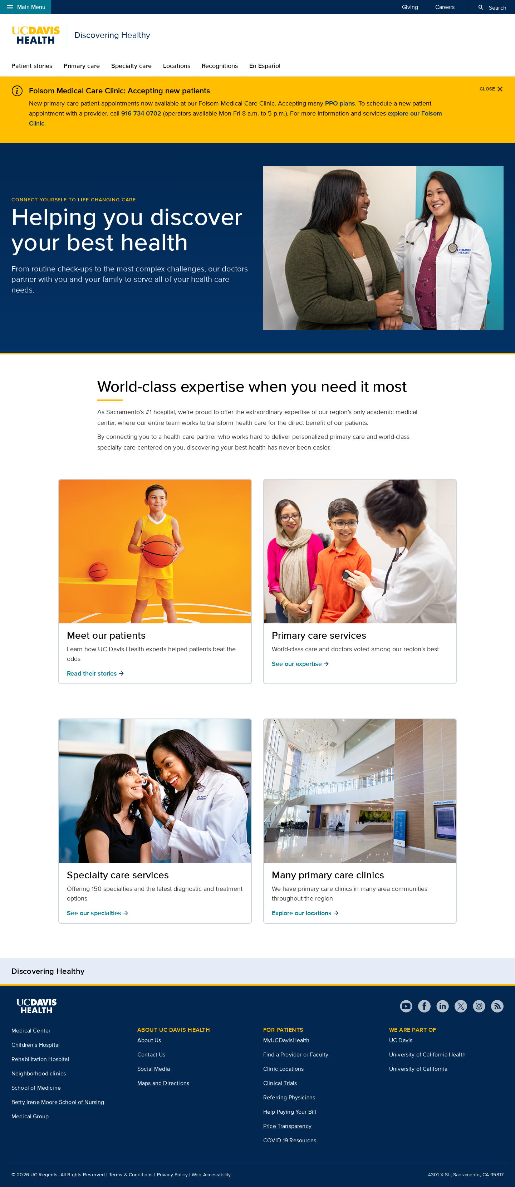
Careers (445, 7)
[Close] (491, 89)
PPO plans (340, 103)
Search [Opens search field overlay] (491, 7)
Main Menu (25, 7)
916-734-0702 (141, 113)
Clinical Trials (280, 1083)
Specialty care (131, 65)
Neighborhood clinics (38, 1073)
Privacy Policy (172, 1174)
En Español (264, 65)
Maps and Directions (163, 1083)
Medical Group (30, 1116)
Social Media (153, 1069)
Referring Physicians (289, 1097)
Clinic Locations (283, 1069)
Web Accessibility (211, 1174)
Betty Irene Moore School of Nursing (57, 1102)
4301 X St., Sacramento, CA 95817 (466, 1174)
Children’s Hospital (35, 1045)
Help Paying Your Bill (289, 1112)
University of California (418, 1069)
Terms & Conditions (131, 1174)
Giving (410, 7)
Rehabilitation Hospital (40, 1059)
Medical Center (30, 1030)
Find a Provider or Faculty (295, 1054)
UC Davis (400, 1040)
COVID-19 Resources (289, 1140)
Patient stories (31, 65)
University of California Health (427, 1054)
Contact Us (151, 1054)
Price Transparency (287, 1126)
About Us (149, 1040)
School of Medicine (36, 1088)
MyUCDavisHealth (286, 1040)
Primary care (82, 65)
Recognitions (220, 65)
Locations (176, 65)
